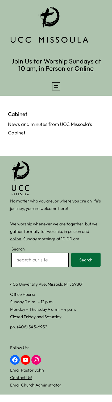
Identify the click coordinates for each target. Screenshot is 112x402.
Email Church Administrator (35, 385)
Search (18, 249)
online (15, 238)
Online (84, 68)
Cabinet (17, 133)
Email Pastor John (27, 370)
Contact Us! (21, 377)
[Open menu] (56, 86)
